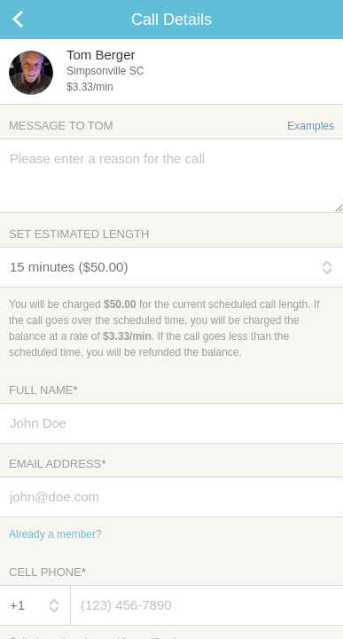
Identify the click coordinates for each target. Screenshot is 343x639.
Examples (310, 126)
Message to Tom (171, 125)
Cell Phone (47, 572)
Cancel (35, 19)
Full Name (43, 390)
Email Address (57, 463)
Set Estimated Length (79, 234)
